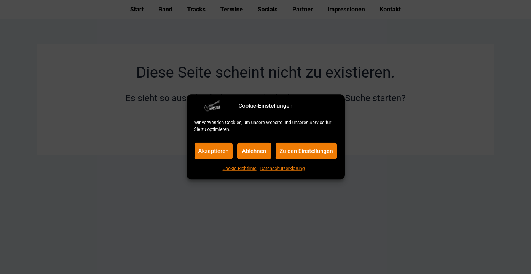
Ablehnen (254, 151)
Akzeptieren (213, 151)
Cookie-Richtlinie (240, 168)
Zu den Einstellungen (306, 151)
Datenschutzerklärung (282, 168)
